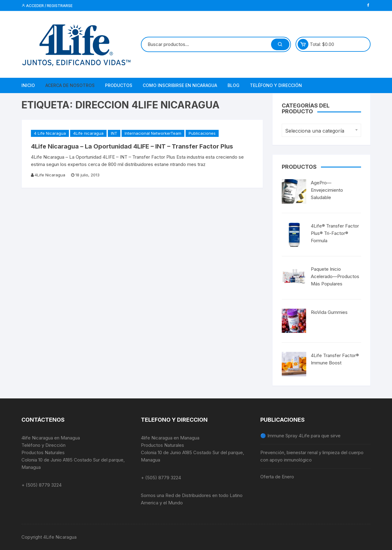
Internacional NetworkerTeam (153, 133)
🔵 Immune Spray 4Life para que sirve (300, 436)
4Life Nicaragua (50, 174)
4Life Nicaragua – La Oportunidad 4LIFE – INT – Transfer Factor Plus (132, 146)
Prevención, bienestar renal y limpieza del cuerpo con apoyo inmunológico (312, 456)
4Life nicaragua (88, 133)
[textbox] (320, 131)
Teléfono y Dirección (276, 85)
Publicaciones (202, 133)
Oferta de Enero (277, 477)
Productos (118, 85)
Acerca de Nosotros (70, 85)
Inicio (28, 85)
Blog (233, 85)
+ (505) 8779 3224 (41, 485)
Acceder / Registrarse (47, 5)
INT (114, 133)
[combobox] (321, 130)
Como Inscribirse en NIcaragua (180, 85)
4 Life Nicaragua (50, 133)
